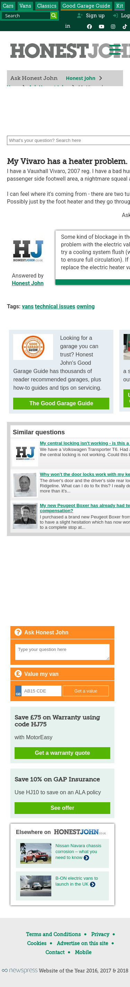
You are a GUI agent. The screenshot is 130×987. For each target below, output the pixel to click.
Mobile (83, 952)
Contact (54, 952)
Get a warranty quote (62, 753)
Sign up (91, 15)
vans (28, 306)
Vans (25, 6)
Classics (47, 6)
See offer (62, 808)
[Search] (53, 15)
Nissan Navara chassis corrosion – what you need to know (78, 851)
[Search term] (29, 15)
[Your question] (62, 652)
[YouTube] (101, 26)
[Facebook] (89, 26)
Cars (8, 6)
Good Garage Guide (86, 6)
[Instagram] (113, 26)
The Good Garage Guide (61, 403)
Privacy (100, 934)
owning (86, 306)
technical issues (55, 306)
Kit (119, 6)
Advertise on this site (82, 943)
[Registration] (38, 691)
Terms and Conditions (53, 934)
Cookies (36, 943)
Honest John (80, 78)
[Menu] (114, 49)
